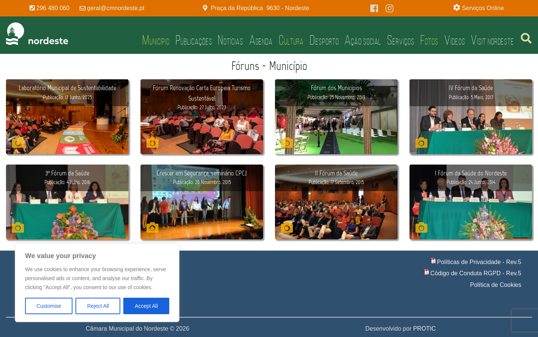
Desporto (324, 40)
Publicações (194, 40)
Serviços (400, 40)
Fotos (429, 40)
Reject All (98, 306)
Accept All (146, 306)
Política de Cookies (495, 285)
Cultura (291, 40)
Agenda (261, 40)
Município (155, 40)
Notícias (230, 40)
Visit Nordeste (492, 40)
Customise (49, 306)
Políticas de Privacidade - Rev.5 (479, 262)
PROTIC (424, 328)
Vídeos (454, 40)
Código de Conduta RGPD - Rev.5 (475, 273)
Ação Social (362, 40)
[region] (97, 282)
